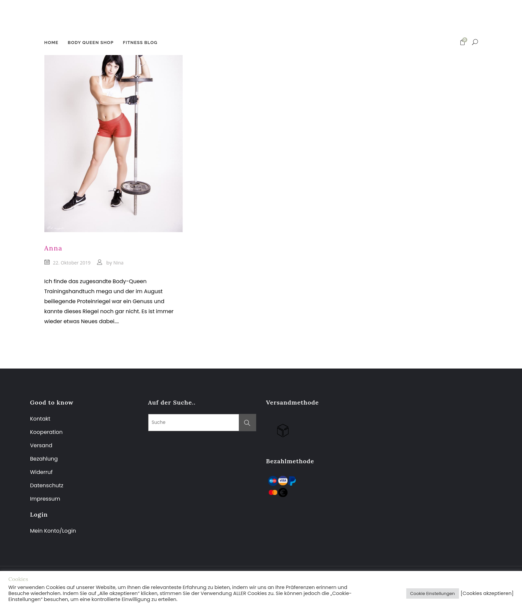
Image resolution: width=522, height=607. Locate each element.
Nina (118, 262)
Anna (53, 248)
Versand (41, 445)
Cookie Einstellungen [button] (432, 593)
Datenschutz (46, 485)
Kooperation (46, 432)
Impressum (45, 499)
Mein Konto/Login (53, 531)
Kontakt (40, 419)
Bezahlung (44, 459)
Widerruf (41, 472)
